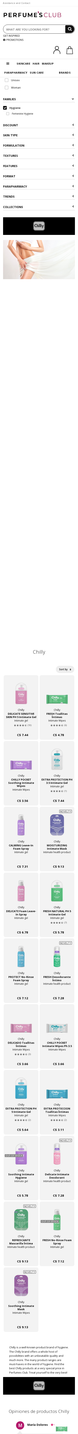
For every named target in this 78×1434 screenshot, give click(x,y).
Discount (38, 125)
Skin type (38, 135)
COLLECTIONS (38, 207)
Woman (13, 87)
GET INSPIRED (11, 36)
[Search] (69, 29)
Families (38, 99)
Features (38, 166)
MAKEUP (48, 63)
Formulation (38, 145)
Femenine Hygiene (19, 113)
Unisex (12, 80)
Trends (38, 196)
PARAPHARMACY (15, 72)
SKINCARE (23, 63)
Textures (38, 156)
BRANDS (65, 72)
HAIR (36, 63)
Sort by (65, 669)
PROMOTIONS (13, 40)
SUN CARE (37, 72)
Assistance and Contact (16, 3)
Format (38, 176)
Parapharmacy (38, 186)
